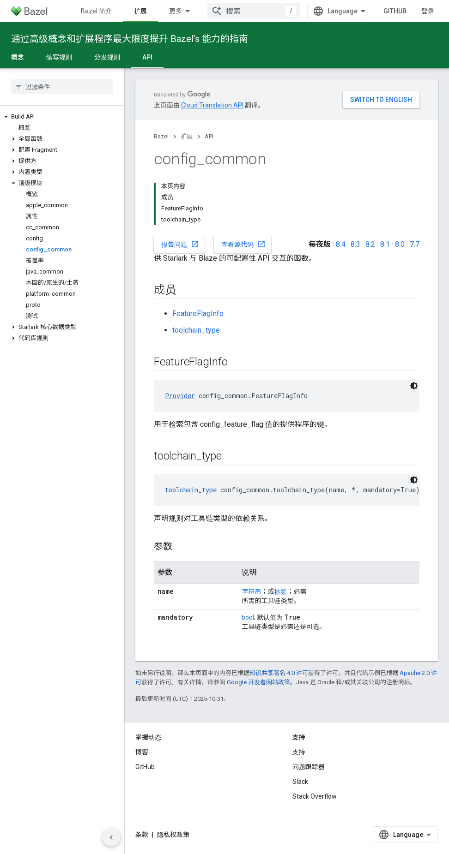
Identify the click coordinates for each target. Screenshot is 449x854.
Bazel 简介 (96, 11)
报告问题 (180, 244)
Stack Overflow (314, 796)
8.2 (370, 244)
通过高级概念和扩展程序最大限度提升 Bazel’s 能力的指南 (129, 38)
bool (248, 617)
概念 (17, 57)
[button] (62, 116)
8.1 (385, 244)
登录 (427, 11)
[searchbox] (62, 86)
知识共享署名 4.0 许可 (278, 672)
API (209, 136)
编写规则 (59, 57)
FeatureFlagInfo (198, 313)
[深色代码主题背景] (413, 385)
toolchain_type (196, 330)
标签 (280, 591)
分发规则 (107, 57)
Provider (180, 395)
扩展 (187, 136)
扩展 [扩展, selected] (140, 11)
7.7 (414, 244)
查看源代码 (243, 244)
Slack (300, 781)
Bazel (161, 136)
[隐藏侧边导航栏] (111, 837)
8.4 (341, 244)
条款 (141, 834)
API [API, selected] (147, 57)
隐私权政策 (173, 834)
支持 (298, 752)
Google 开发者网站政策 (258, 682)
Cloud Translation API (212, 105)
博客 (141, 752)
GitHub (395, 11)
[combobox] (253, 11)
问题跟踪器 (308, 766)
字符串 (251, 591)
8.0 (400, 244)
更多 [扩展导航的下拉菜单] (175, 11)
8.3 (355, 244)
